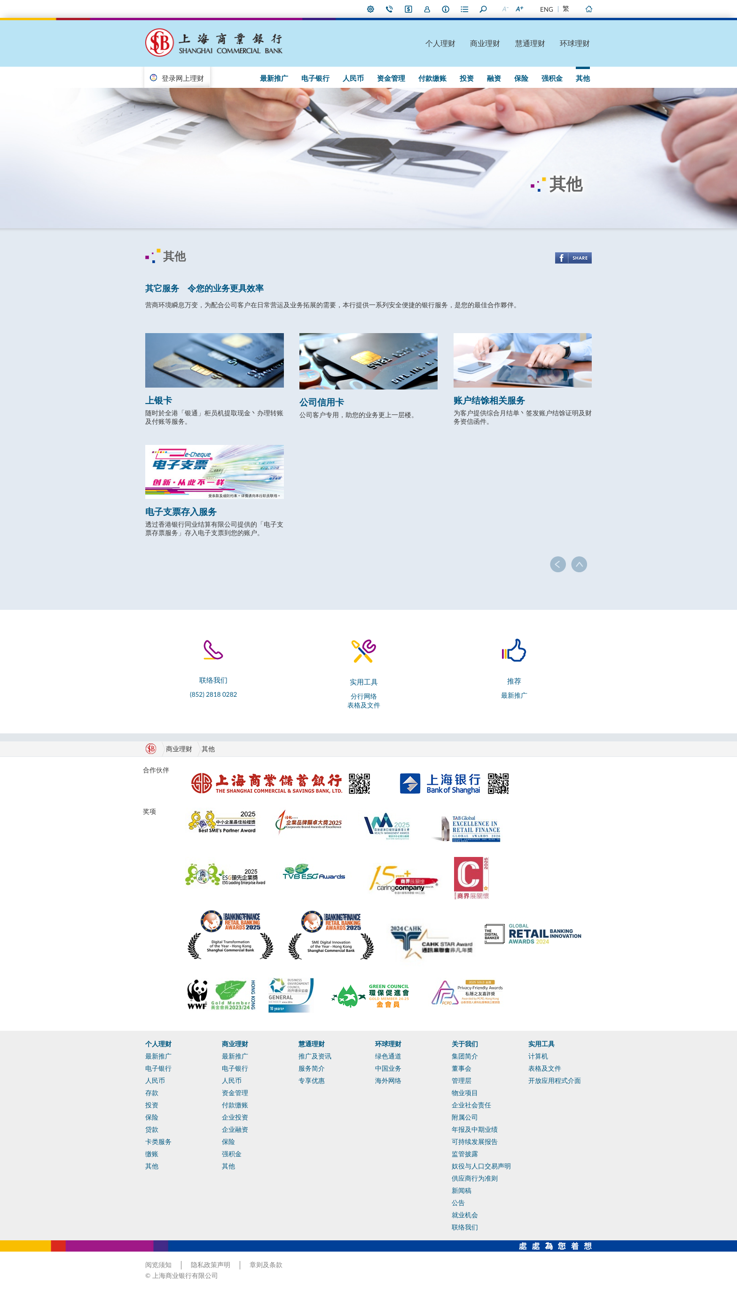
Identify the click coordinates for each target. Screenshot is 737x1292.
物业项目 (465, 1093)
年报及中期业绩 (475, 1129)
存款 (151, 1093)
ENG (546, 9)
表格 (464, 9)
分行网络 (364, 696)
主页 (588, 9)
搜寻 (483, 9)
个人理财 (440, 43)
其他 (583, 78)
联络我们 (389, 9)
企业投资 (235, 1117)
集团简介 (465, 1056)
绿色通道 (388, 1056)
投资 (467, 78)
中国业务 (388, 1068)
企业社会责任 (471, 1105)
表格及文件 (363, 705)
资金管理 (391, 78)
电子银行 (315, 78)
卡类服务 (158, 1141)
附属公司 (465, 1117)
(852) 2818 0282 (213, 694)
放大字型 (519, 9)
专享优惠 (311, 1080)
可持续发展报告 (475, 1141)
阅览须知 (158, 1265)
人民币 (353, 78)
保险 (521, 78)
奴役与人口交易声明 (481, 1166)
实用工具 (541, 1044)
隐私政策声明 (210, 1265)
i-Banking (408, 9)
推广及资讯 (314, 1056)
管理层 (461, 1080)
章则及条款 (266, 1265)
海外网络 (388, 1080)
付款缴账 (432, 78)
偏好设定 (370, 9)
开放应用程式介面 (554, 1080)
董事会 (461, 1068)
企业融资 (235, 1129)
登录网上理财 (183, 78)
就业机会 (465, 1215)
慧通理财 (530, 43)
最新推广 (274, 78)
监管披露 (465, 1154)
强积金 (552, 78)
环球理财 (575, 43)
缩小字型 (505, 9)
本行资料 (446, 9)
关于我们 (465, 1044)
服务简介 (311, 1068)
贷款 (151, 1129)
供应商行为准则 (475, 1178)
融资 (494, 78)
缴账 (151, 1154)
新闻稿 (461, 1190)
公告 (458, 1202)
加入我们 (427, 9)
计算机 (538, 1056)
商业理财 (485, 43)
